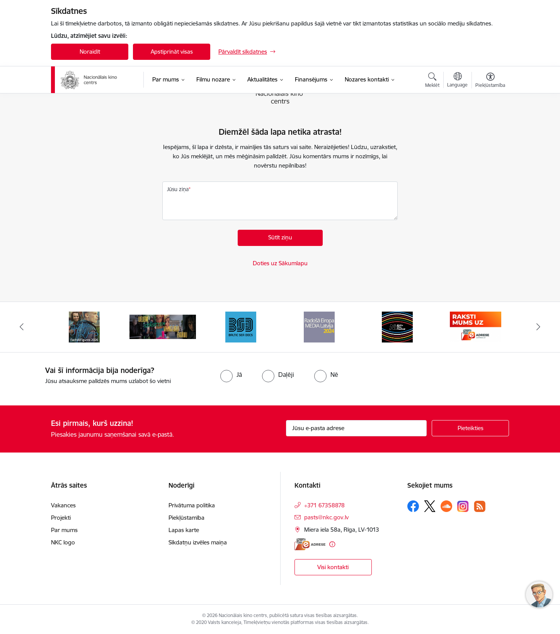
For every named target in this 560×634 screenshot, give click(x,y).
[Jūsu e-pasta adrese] (356, 428)
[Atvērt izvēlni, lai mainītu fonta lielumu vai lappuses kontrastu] (490, 81)
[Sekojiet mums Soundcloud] (446, 506)
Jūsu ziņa (178, 189)
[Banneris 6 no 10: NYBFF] (397, 326)
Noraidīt (90, 51)
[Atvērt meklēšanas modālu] (432, 81)
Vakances (63, 505)
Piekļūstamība (186, 517)
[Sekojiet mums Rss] (479, 506)
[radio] (231, 374)
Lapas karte (184, 530)
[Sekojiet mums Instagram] (463, 506)
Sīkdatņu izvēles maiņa (198, 542)
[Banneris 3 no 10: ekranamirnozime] (162, 326)
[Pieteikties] (470, 428)
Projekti (61, 517)
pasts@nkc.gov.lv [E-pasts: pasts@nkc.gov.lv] (326, 517)
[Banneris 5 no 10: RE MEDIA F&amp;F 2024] (319, 326)
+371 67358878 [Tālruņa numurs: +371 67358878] (324, 505)
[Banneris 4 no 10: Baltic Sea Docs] (240, 326)
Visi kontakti (333, 567)
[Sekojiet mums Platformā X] (430, 506)
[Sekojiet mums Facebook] (413, 506)
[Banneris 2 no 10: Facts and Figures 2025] (84, 326)
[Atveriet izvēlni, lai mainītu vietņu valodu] (457, 81)
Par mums (64, 530)
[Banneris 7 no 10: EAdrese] (475, 326)
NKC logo (63, 542)
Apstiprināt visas (172, 51)
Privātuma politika (192, 505)
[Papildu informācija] (332, 544)
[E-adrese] (309, 544)
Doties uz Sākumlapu (280, 263)
